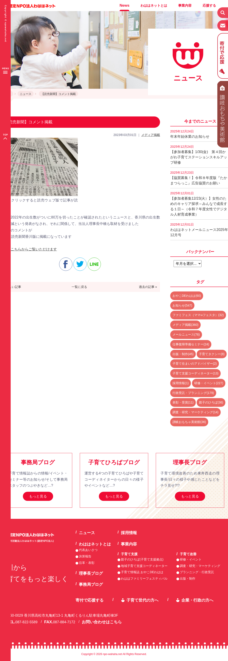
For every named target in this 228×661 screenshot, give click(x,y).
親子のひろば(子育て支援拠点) (142, 559)
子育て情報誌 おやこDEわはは (142, 572)
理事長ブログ (91, 573)
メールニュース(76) (186, 334)
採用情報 (129, 533)
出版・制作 (187, 578)
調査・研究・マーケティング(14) (195, 412)
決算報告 (85, 556)
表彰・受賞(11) (183, 402)
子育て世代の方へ (142, 600)
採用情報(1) (180, 383)
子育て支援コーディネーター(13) (195, 373)
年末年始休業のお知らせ (189, 134)
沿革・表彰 (86, 563)
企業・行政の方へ (197, 600)
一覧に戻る (79, 287)
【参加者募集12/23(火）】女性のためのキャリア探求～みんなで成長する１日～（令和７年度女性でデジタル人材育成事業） (198, 203)
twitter (80, 264)
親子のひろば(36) (211, 402)
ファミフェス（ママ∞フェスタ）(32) (198, 315)
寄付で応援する (90, 600)
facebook (65, 264)
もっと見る (38, 496)
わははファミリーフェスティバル (144, 578)
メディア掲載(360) (185, 325)
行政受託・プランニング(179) (193, 393)
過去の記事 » (148, 287)
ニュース (25, 93)
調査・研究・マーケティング (200, 566)
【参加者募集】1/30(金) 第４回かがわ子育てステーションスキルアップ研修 (198, 154)
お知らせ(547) (182, 305)
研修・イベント (191, 559)
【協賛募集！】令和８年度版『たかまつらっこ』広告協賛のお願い (198, 178)
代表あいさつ (88, 550)
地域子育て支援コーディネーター (144, 566)
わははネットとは (153, 5)
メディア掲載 (150, 135)
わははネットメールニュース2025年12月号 (199, 230)
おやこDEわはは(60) (186, 295)
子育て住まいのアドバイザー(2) (194, 363)
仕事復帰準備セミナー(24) (190, 344)
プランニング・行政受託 (197, 572)
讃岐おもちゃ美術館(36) (189, 422)
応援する (209, 5)
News (124, 5)
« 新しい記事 (12, 287)
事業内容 (185, 5)
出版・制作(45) (183, 354)
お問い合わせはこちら (102, 622)
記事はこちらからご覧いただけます (28, 249)
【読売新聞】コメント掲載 (58, 93)
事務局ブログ (91, 584)
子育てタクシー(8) (211, 354)
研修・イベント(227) (208, 383)
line (94, 264)
